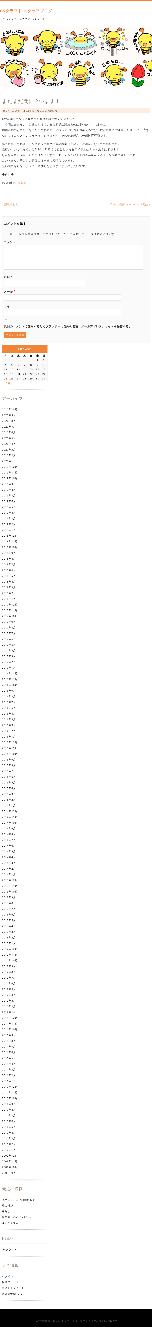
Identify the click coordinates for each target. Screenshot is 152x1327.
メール (9, 291)
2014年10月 (10, 822)
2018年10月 (10, 547)
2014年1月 (9, 874)
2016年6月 (9, 708)
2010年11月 (10, 1092)
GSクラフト (9, 1249)
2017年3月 (9, 656)
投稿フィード (10, 1282)
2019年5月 (9, 507)
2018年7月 (9, 564)
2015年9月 (9, 759)
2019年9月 (9, 484)
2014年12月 (10, 811)
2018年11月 (10, 541)
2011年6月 (9, 1052)
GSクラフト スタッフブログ (26, 10)
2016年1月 (9, 736)
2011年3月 (9, 1069)
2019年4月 (9, 512)
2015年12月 (10, 742)
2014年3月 (9, 863)
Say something (49, 110)
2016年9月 (9, 690)
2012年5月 (9, 989)
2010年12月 (10, 1086)
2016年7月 (9, 702)
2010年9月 (9, 1104)
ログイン (7, 1276)
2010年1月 (9, 1150)
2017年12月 (10, 604)
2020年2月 (9, 455)
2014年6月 (9, 845)
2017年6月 (9, 639)
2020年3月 (9, 449)
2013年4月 (9, 926)
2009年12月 (10, 1155)
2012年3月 (9, 1000)
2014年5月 (9, 851)
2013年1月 (9, 943)
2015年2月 (9, 799)
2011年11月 (10, 1023)
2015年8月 (9, 765)
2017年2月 (9, 662)
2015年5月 (9, 782)
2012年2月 (9, 1006)
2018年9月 (9, 553)
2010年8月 (9, 1109)
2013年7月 (9, 909)
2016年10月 (10, 685)
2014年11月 (10, 817)
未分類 (22, 182)
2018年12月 (10, 535)
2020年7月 (9, 426)
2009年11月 (10, 1161)
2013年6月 (9, 914)
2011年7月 (9, 1046)
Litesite (112, 1321)
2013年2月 (9, 937)
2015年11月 (10, 748)
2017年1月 (9, 667)
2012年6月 (9, 983)
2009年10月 (10, 1167)
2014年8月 (9, 834)
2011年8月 (9, 1041)
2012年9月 (9, 966)
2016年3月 (9, 725)
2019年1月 (9, 530)
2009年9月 (9, 1173)
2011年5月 (9, 1058)
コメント (10, 242)
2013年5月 (9, 920)
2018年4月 (9, 581)
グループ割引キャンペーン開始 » (129, 204)
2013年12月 (10, 880)
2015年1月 (9, 805)
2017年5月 (9, 644)
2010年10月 (10, 1098)
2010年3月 (9, 1138)
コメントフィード (13, 1288)
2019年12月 (10, 467)
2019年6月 (9, 501)
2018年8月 (9, 558)
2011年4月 (9, 1064)
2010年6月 (9, 1121)
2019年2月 (9, 524)
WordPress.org (12, 1293)
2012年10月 (10, 960)
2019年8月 (9, 489)
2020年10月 (10, 409)
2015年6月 (9, 777)
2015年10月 (10, 754)
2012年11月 (10, 954)
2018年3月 (9, 587)
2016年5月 (9, 713)
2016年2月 (9, 731)
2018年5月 (9, 576)
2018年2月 (9, 593)
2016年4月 (9, 719)
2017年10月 (10, 616)
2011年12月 (10, 1018)
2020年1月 (9, 461)
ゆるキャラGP (11, 1222)
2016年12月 (10, 673)
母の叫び (7, 1205)
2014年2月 (9, 868)
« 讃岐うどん (10, 204)
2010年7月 (9, 1115)
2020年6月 (9, 432)
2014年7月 (9, 840)
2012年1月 (9, 1012)
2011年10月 (10, 1029)
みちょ (6, 1211)
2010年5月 (9, 1127)
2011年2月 (9, 1075)
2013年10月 (10, 891)
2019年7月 (9, 495)
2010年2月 (9, 1144)
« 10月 (6, 383)
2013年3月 (9, 931)
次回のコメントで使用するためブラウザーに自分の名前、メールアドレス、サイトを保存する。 (68, 326)
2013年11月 (10, 886)
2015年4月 (9, 788)
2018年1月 (9, 599)
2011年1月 (9, 1081)
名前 (8, 277)
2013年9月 (9, 897)
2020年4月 (9, 444)
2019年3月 (9, 518)
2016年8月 (9, 696)
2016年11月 (10, 679)
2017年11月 (10, 610)
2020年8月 (9, 421)
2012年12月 (10, 949)
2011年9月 (9, 1035)
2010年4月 (9, 1132)
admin (30, 110)
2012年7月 (9, 977)
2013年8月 (9, 903)
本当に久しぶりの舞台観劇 (18, 1200)
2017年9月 (9, 622)
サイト (8, 306)
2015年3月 (9, 794)
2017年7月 (9, 633)
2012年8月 (9, 972)
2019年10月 (10, 478)
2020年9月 (9, 415)
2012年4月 (9, 995)
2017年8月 (9, 627)
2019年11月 (10, 472)
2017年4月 (9, 650)
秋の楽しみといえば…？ (17, 1217)
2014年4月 (9, 857)
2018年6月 (9, 570)
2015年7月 (9, 771)
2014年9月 (9, 828)
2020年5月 (9, 438)
